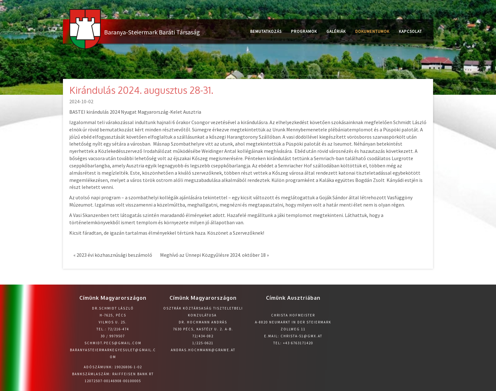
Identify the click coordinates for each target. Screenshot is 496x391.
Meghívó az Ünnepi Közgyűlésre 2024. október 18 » (214, 255)
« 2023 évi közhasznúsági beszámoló (112, 255)
